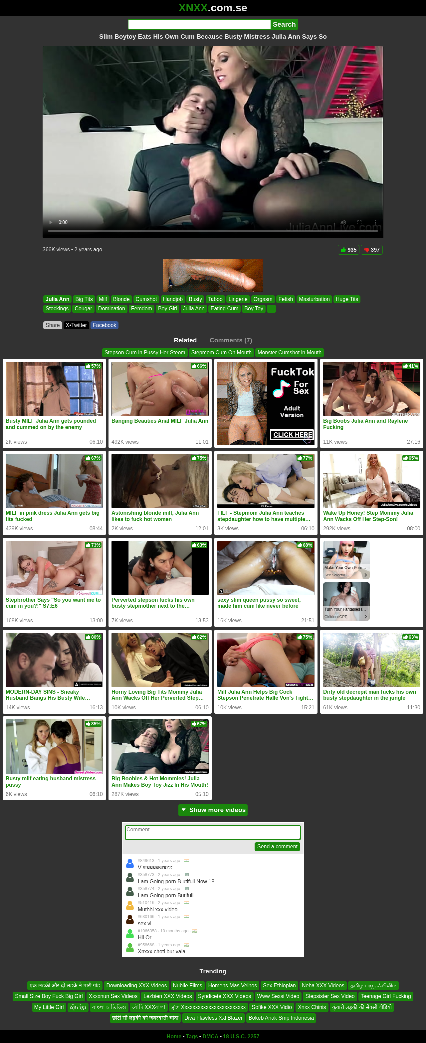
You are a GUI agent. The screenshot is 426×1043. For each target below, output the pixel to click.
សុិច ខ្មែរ (78, 1007)
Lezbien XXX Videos (167, 996)
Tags (192, 1036)
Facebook (104, 325)
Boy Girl (167, 309)
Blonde (121, 299)
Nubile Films (187, 985)
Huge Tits (347, 299)
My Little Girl (49, 1007)
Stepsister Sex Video (329, 996)
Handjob (173, 299)
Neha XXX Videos (323, 985)
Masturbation (314, 299)
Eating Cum (225, 309)
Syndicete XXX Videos (224, 996)
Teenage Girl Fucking (386, 996)
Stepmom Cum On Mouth (221, 352)
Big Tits (84, 299)
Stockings (57, 309)
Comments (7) (231, 340)
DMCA (210, 1036)
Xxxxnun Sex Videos (113, 996)
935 (349, 250)
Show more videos (213, 809)
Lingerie (238, 299)
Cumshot (146, 299)
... (271, 309)
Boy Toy (253, 309)
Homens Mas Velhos (232, 985)
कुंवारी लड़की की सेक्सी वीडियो (362, 1007)
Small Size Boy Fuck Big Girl (49, 996)
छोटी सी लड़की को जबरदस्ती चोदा (145, 1018)
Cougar (83, 309)
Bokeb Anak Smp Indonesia (281, 1018)
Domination (111, 309)
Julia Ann (57, 299)
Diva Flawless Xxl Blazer (213, 1018)
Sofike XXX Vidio (272, 1007)
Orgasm (263, 299)
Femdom (141, 309)
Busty (195, 299)
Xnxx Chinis (312, 1007)
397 (372, 250)
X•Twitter (76, 325)
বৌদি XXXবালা (148, 1007)
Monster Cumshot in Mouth (289, 352)
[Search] (199, 24)
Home (174, 1036)
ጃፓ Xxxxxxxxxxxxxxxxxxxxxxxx (208, 1007)
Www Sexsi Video (278, 996)
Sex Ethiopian (279, 985)
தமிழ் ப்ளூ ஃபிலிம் (373, 985)
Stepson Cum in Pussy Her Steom (145, 352)
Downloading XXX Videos (136, 985)
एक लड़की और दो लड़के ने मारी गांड (65, 985)
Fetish (286, 299)
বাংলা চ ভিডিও (109, 1007)
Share (53, 325)
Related (185, 340)
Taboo (215, 299)
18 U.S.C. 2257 (241, 1036)
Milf (103, 299)
